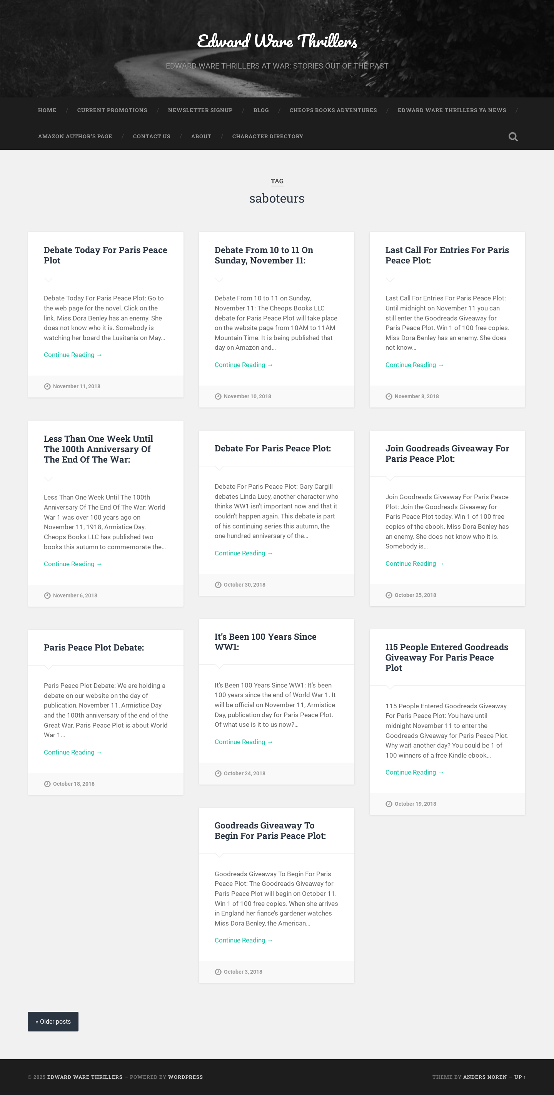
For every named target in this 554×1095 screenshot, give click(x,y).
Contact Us (151, 136)
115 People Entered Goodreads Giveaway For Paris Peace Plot (446, 657)
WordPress (185, 1077)
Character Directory (268, 136)
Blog (261, 110)
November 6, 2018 (75, 595)
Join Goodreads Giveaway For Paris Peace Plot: (447, 453)
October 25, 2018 (415, 595)
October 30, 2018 (244, 585)
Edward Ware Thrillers (277, 40)
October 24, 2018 (244, 773)
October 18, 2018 (74, 784)
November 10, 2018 (247, 396)
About (201, 136)
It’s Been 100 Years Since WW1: (266, 641)
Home (47, 110)
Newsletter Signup (200, 110)
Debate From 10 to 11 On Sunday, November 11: (264, 255)
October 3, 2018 (243, 972)
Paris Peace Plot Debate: (94, 647)
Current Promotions (112, 110)
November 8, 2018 (417, 396)
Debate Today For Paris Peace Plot (105, 255)
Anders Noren (485, 1077)
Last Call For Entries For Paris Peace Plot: (447, 255)
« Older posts (53, 1021)
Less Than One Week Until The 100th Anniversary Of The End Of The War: (98, 449)
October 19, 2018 (415, 804)
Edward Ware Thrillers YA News (452, 110)
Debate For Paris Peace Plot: (273, 448)
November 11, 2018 (76, 386)
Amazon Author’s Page (75, 136)
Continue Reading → (73, 355)
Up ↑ (520, 1077)
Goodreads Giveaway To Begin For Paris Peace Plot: (270, 830)
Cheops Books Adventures (333, 110)
